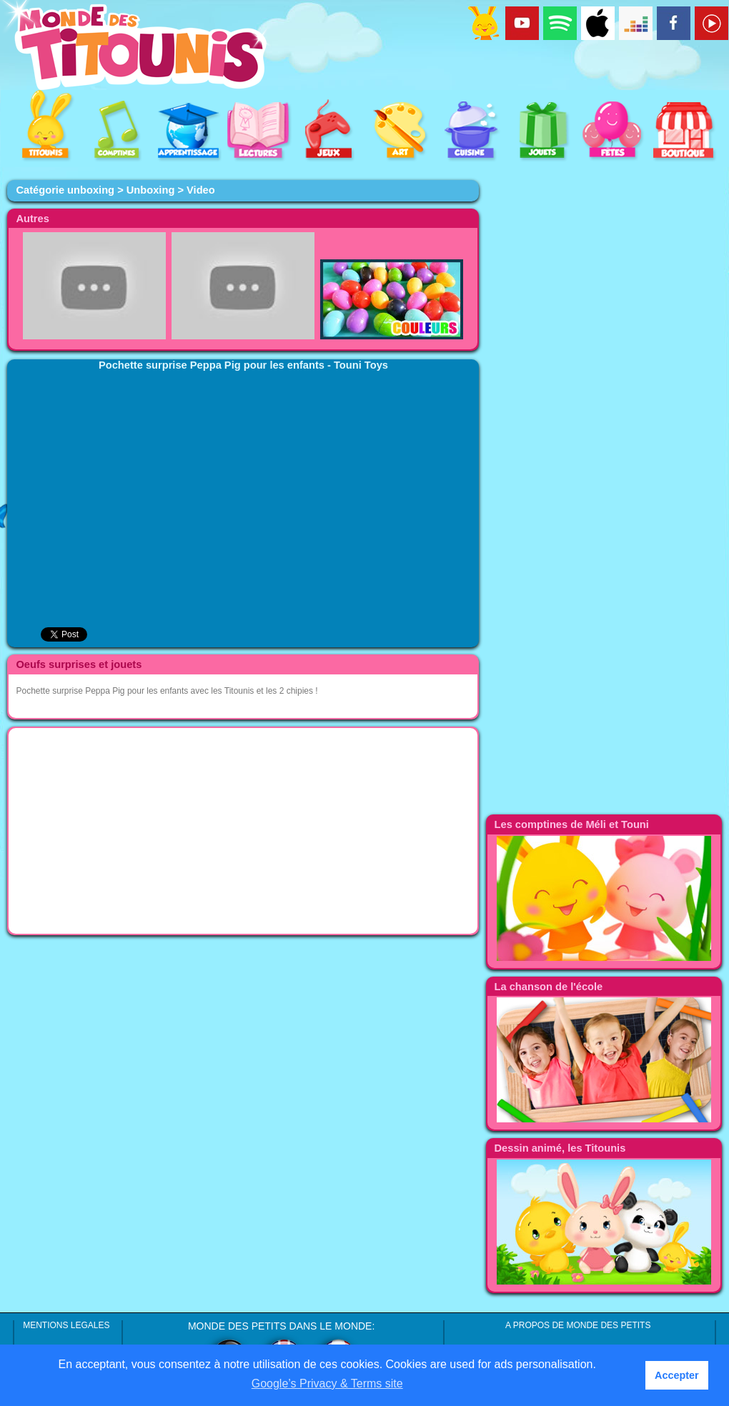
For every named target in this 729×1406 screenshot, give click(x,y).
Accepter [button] (677, 1375)
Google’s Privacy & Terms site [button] (327, 1383)
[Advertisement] (243, 831)
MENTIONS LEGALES (66, 1325)
